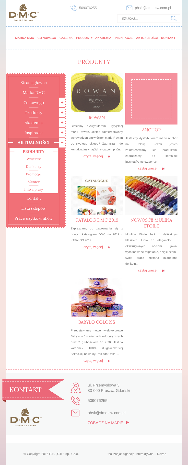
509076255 (88, 8)
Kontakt (168, 38)
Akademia (103, 38)
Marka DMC (24, 38)
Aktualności (147, 38)
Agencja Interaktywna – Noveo (144, 454)
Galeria (66, 38)
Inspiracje (124, 38)
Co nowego (46, 38)
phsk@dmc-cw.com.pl (153, 8)
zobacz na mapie (105, 423)
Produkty (84, 38)
